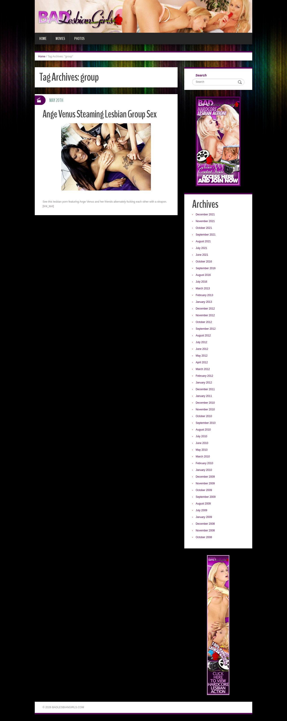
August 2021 (203, 241)
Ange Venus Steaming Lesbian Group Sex (100, 114)
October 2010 (204, 416)
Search (201, 75)
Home (42, 38)
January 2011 (204, 396)
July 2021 (201, 248)
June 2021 (202, 254)
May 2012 (202, 355)
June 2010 (202, 443)
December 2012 (205, 308)
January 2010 (204, 470)
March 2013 (203, 288)
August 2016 (203, 275)
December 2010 (205, 402)
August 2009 (203, 503)
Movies (60, 38)
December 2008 (205, 523)
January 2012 (204, 382)
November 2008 (205, 530)
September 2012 (206, 328)
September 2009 (206, 496)
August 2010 (203, 429)
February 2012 (204, 375)
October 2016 (204, 261)
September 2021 (206, 234)
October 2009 (204, 490)
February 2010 (204, 463)
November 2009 (205, 483)
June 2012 (202, 349)
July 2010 (201, 436)
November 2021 (205, 221)
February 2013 (204, 295)
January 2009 (204, 517)
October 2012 (204, 322)
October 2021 (204, 228)
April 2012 (202, 362)
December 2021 (205, 214)
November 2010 (205, 409)
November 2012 (205, 315)
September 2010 (206, 422)
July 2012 (201, 342)
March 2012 (203, 369)
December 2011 (205, 389)
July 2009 (201, 510)
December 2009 (205, 476)
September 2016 (206, 268)
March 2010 (203, 456)
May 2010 (202, 449)
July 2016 (201, 281)
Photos (79, 38)
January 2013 (204, 301)
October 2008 (204, 537)
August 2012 (203, 335)
